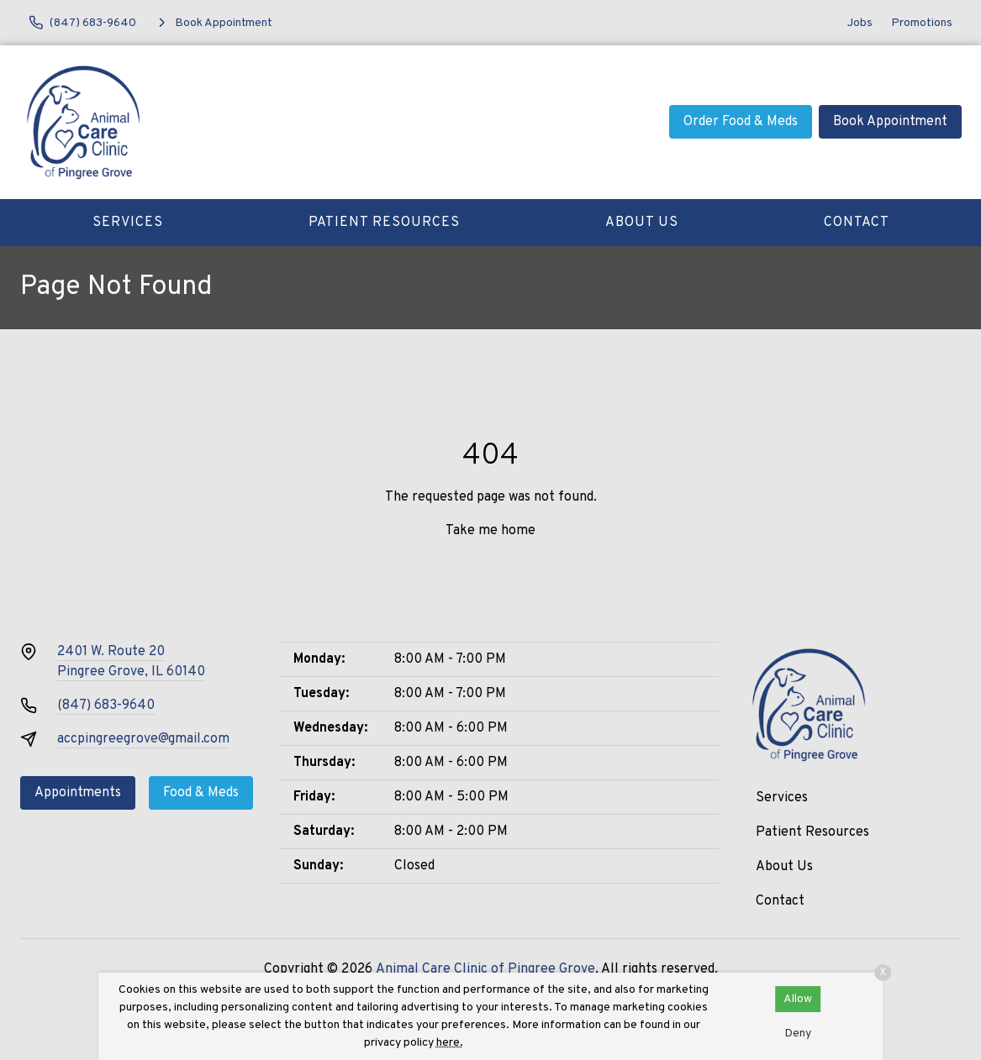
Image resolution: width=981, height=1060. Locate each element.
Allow (797, 999)
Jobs (860, 23)
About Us (641, 222)
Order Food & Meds (740, 121)
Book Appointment (890, 121)
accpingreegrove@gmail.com (143, 739)
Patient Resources (384, 222)
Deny (797, 1033)
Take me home (490, 530)
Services (127, 222)
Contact (856, 222)
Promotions (921, 23)
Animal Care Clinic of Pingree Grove (485, 969)
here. (449, 1043)
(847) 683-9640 (106, 705)
